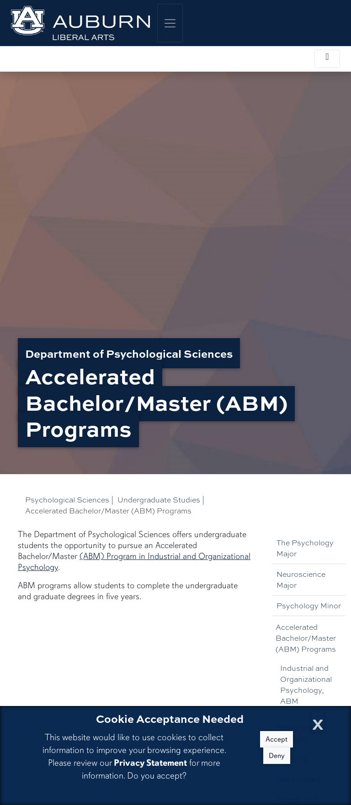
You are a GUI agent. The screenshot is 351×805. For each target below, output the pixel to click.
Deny (277, 755)
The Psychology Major (305, 548)
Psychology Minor (309, 605)
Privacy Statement (150, 762)
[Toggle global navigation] (170, 23)
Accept (276, 739)
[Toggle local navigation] (327, 59)
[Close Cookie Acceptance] (318, 722)
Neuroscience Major (301, 579)
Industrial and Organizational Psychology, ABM (306, 684)
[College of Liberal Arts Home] (80, 23)
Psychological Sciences (67, 499)
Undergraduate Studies (158, 499)
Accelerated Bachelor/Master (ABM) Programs (306, 638)
